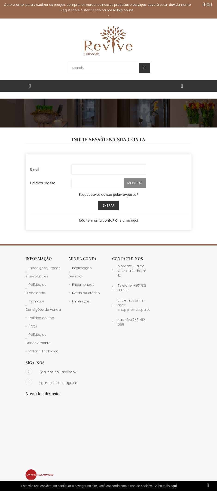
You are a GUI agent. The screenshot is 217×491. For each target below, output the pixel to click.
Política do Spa (41, 318)
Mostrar (135, 183)
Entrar (108, 205)
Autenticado (91, 10)
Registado (69, 10)
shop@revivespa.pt (134, 309)
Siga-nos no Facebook (50, 371)
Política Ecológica (43, 351)
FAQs (33, 326)
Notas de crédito (86, 293)
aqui (174, 486)
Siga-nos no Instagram (51, 382)
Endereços (81, 301)
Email (34, 169)
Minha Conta (82, 258)
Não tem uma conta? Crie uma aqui (108, 220)
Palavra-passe (42, 182)
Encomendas (83, 284)
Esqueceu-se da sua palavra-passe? (108, 194)
